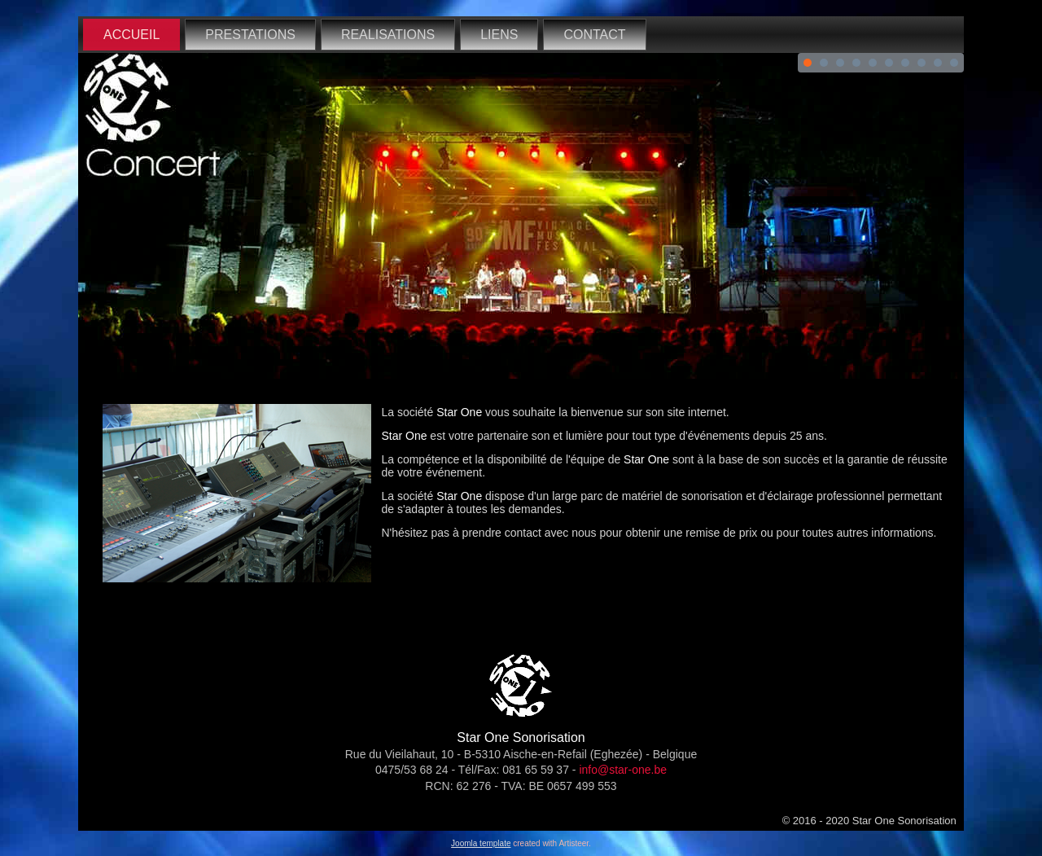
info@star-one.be (623, 769)
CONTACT (594, 35)
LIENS (499, 35)
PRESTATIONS (250, 35)
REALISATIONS (388, 35)
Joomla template (480, 843)
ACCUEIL (131, 35)
